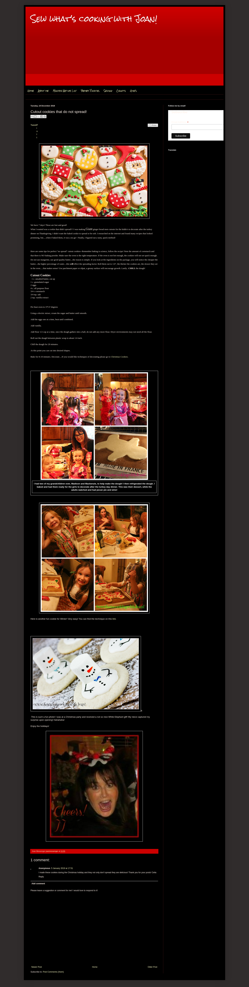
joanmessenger (52, 851)
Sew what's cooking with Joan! (94, 18)
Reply (41, 877)
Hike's (133, 90)
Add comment (38, 883)
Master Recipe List (65, 90)
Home (31, 90)
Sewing (108, 90)
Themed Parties (90, 90)
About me (43, 90)
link (114, 619)
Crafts (121, 90)
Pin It (37, 131)
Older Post (152, 967)
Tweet (33, 125)
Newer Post (36, 967)
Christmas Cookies (119, 356)
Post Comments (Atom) (53, 972)
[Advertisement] (124, 62)
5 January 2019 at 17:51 (62, 868)
